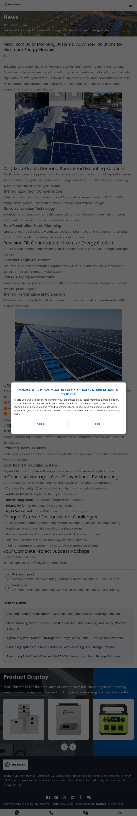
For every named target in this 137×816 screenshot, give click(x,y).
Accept (41, 423)
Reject (96, 423)
